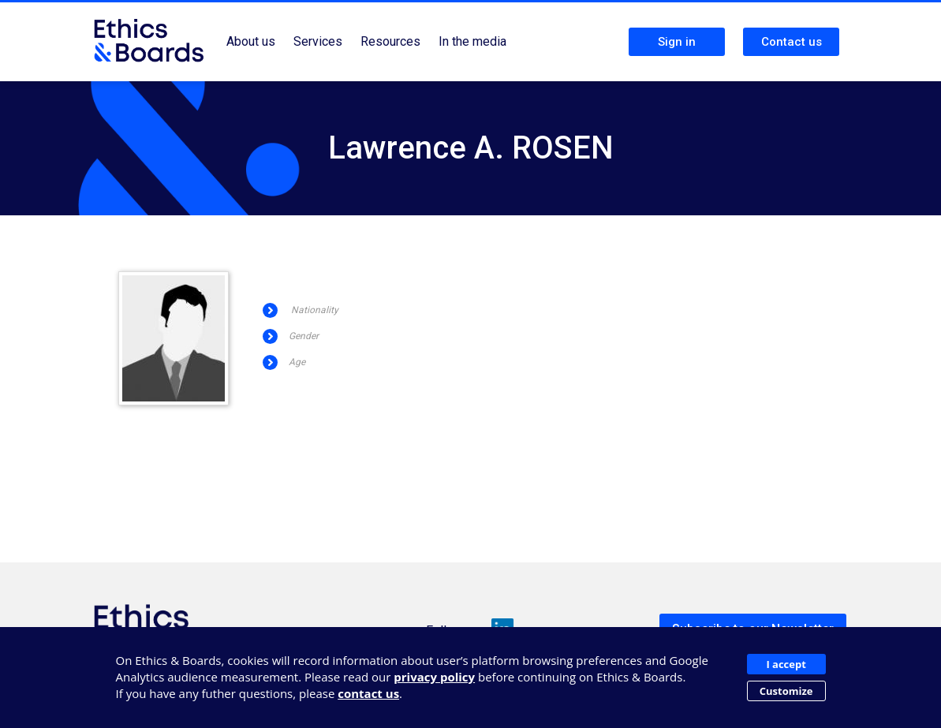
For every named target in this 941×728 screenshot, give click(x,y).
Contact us (791, 42)
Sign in (677, 42)
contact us (368, 693)
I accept (785, 664)
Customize (786, 691)
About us (250, 41)
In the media (472, 41)
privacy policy (434, 677)
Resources (390, 41)
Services (317, 41)
